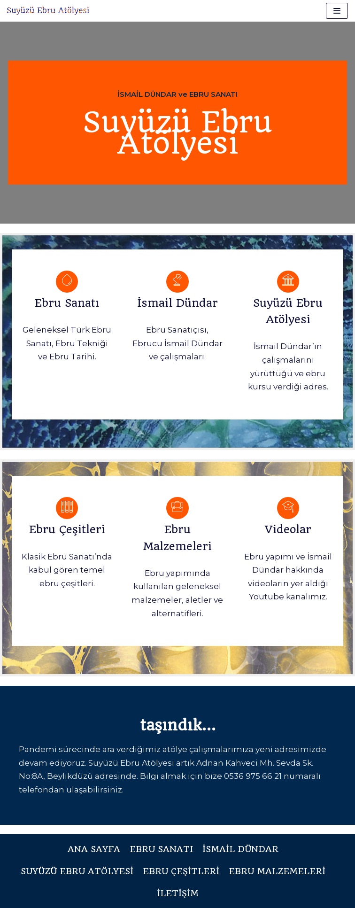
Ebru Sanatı (67, 303)
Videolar (288, 529)
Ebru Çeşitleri (67, 529)
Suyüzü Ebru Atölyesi (77, 871)
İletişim (178, 893)
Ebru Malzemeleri (277, 871)
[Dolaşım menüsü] (337, 11)
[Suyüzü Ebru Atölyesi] (48, 11)
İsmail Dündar (177, 303)
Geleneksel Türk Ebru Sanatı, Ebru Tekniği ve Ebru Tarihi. (67, 343)
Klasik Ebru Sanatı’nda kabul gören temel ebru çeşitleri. (67, 570)
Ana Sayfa (94, 849)
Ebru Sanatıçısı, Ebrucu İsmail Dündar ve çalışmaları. (177, 343)
